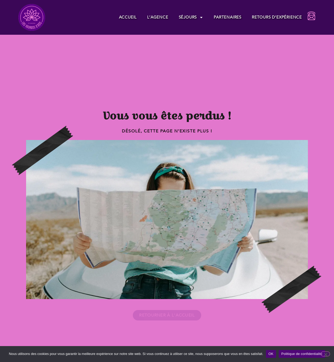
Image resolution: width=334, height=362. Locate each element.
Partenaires (227, 17)
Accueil (128, 17)
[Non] (325, 354)
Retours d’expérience (277, 17)
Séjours (191, 17)
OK (271, 354)
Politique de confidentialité (302, 354)
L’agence (157, 17)
